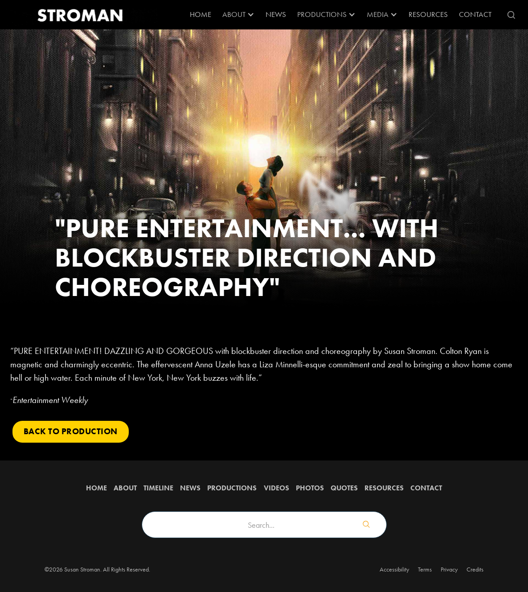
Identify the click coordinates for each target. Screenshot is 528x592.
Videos (276, 488)
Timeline (158, 488)
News (276, 14)
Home (200, 14)
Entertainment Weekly (50, 400)
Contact (475, 14)
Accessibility (394, 569)
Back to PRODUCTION (71, 431)
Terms (425, 569)
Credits (475, 569)
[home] (79, 15)
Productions (232, 488)
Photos (310, 488)
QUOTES (344, 488)
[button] (238, 14)
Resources (384, 488)
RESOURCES (428, 14)
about (125, 488)
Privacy (449, 569)
